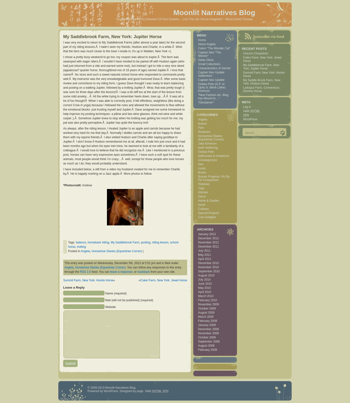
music (202, 168)
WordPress (250, 119)
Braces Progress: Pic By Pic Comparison (213, 178)
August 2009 (206, 312)
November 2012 (208, 242)
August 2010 (206, 275)
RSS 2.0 (85, 272)
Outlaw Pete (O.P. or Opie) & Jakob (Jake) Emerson (212, 87)
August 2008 (206, 345)
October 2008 (207, 337)
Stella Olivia (205, 60)
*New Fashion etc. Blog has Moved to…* (213, 96)
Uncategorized (207, 160)
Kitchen (203, 192)
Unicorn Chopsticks (255, 53)
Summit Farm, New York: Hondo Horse (88, 280)
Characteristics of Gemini (214, 68)
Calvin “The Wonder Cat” (214, 48)
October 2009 (207, 308)
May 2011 (204, 255)
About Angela (206, 44)
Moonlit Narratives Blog (214, 13)
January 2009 (207, 325)
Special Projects (208, 213)
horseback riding (98, 242)
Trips (201, 188)
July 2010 (204, 279)
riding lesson (160, 242)
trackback (143, 272)
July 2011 (204, 250)
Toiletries (204, 184)
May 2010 (204, 288)
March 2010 (205, 296)
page (140, 391)
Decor (202, 196)
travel (201, 204)
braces (202, 123)
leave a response (121, 272)
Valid (251, 111)
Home (202, 40)
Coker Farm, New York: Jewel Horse (163, 280)
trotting (81, 247)
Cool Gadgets (207, 217)
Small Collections (209, 64)
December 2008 (208, 329)
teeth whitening (208, 147)
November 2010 (208, 267)
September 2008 (209, 341)
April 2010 (204, 292)
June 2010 (205, 283)
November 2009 (208, 304)
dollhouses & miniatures (213, 156)
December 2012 (208, 238)
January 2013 (207, 234)
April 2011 (204, 259)
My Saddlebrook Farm (125, 242)
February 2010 (207, 300)
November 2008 (208, 333)
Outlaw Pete (206, 152)
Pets (201, 127)
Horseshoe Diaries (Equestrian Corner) (117, 251)
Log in (247, 107)
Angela (85, 251)
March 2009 (205, 316)
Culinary (203, 209)
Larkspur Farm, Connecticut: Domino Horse (261, 89)
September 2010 (209, 271)
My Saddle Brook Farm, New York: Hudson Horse (261, 81)
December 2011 (208, 246)
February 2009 (207, 321)
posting (145, 242)
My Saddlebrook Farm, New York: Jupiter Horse (112, 36)
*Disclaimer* (206, 102)
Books (202, 172)
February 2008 (207, 350)
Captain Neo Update (211, 80)
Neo (200, 164)
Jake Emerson (207, 143)
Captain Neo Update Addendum (211, 74)
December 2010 (208, 263)
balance (81, 242)
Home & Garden (208, 200)
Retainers (204, 132)
